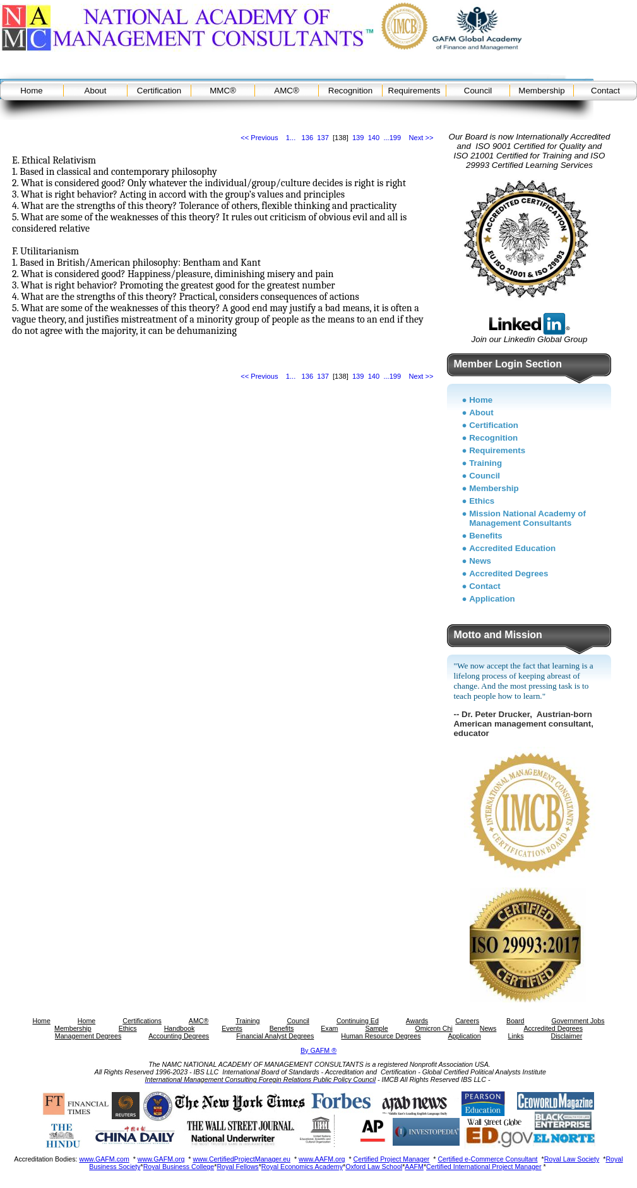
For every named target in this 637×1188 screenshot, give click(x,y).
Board (515, 1021)
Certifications (142, 1021)
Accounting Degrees (178, 1036)
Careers (467, 1021)
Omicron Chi (434, 1028)
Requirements (414, 90)
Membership (541, 90)
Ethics (481, 501)
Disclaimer (566, 1036)
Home (31, 90)
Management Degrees (88, 1036)
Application (492, 598)
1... (290, 137)
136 (308, 137)
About (96, 90)
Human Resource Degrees (380, 1036)
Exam (329, 1028)
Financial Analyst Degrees (275, 1036)
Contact (605, 90)
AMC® (286, 90)
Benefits (486, 535)
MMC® (223, 90)
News (480, 561)
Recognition (350, 90)
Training (485, 463)
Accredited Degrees (508, 573)
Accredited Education (512, 548)
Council (478, 90)
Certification (159, 90)
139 (358, 137)
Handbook (179, 1028)
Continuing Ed (357, 1021)
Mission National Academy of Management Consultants (527, 518)
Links (516, 1036)
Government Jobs (577, 1021)
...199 (392, 137)
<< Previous (259, 137)
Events (232, 1028)
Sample (376, 1028)
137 (323, 137)
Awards (417, 1021)
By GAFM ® (318, 1050)
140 (374, 137)
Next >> (421, 137)
